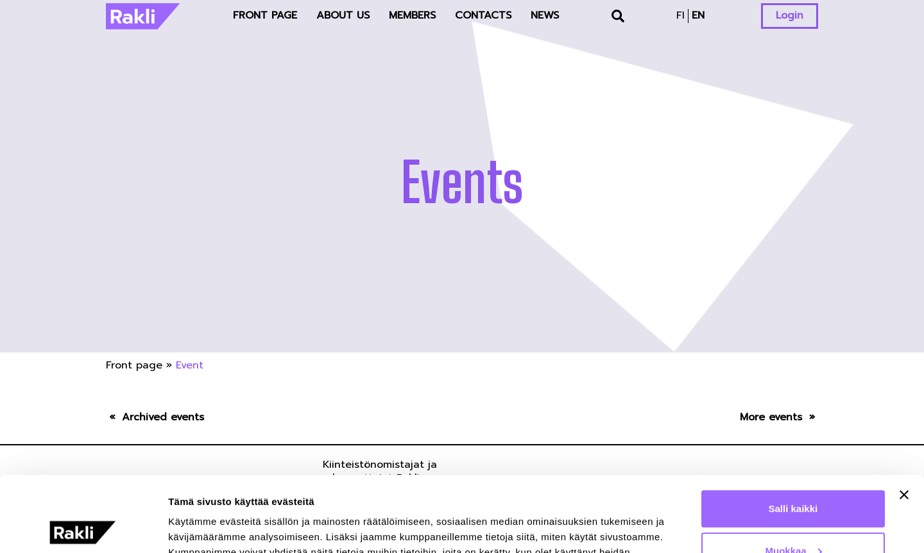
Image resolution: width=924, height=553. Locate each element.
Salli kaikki (793, 433)
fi (680, 15)
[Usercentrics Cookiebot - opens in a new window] (83, 528)
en (698, 15)
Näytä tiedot (196, 527)
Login (789, 15)
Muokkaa (794, 475)
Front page (265, 15)
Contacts (483, 15)
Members (412, 15)
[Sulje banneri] (904, 419)
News (545, 15)
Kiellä (793, 517)
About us (343, 15)
